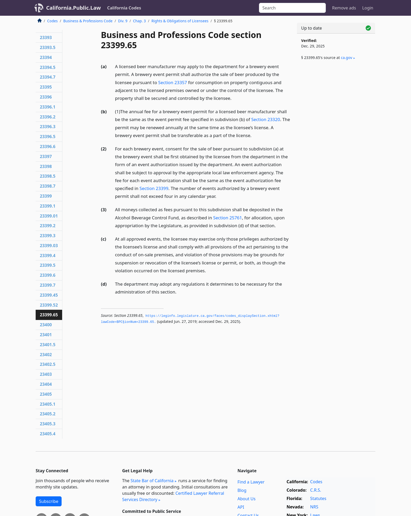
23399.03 (49, 245)
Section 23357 (172, 82)
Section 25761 (227, 218)
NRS (314, 507)
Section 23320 (265, 119)
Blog (241, 490)
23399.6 (47, 275)
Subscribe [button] (48, 501)
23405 (46, 394)
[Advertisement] (336, 151)
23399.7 (47, 285)
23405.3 (47, 424)
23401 (46, 335)
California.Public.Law (73, 7)
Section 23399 (153, 188)
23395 (46, 87)
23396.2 (47, 117)
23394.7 (47, 77)
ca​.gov (346, 57)
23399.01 (49, 216)
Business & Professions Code (87, 20)
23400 (46, 325)
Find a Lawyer (250, 482)
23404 (46, 384)
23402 (46, 354)
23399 (46, 196)
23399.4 (47, 255)
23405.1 (47, 404)
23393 (46, 37)
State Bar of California (152, 481)
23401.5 (47, 344)
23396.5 (47, 136)
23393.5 (47, 47)
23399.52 (49, 305)
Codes (52, 20)
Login (367, 8)
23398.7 (47, 186)
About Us (246, 499)
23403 (46, 374)
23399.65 (49, 315)
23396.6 (47, 146)
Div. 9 (122, 20)
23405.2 (47, 414)
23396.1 (47, 107)
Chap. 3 (139, 20)
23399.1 (47, 206)
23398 (46, 166)
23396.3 (47, 126)
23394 (46, 57)
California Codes (124, 8)
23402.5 (47, 364)
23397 (46, 156)
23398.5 (47, 176)
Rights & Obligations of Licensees (180, 20)
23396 (46, 97)
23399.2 (47, 226)
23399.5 (47, 265)
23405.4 (47, 434)
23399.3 (47, 235)
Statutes (318, 498)
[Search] (292, 8)
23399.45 (49, 295)
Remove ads (344, 8)
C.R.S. (315, 490)
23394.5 (47, 67)
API (240, 507)
